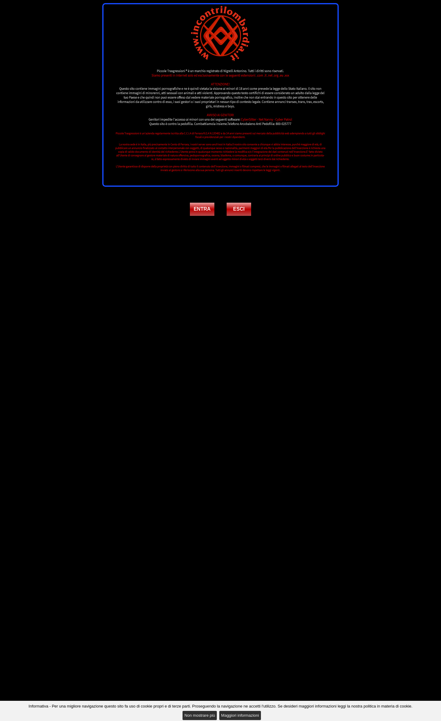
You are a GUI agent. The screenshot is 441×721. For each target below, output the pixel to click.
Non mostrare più (199, 715)
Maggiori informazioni (240, 715)
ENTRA (202, 209)
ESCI (238, 209)
